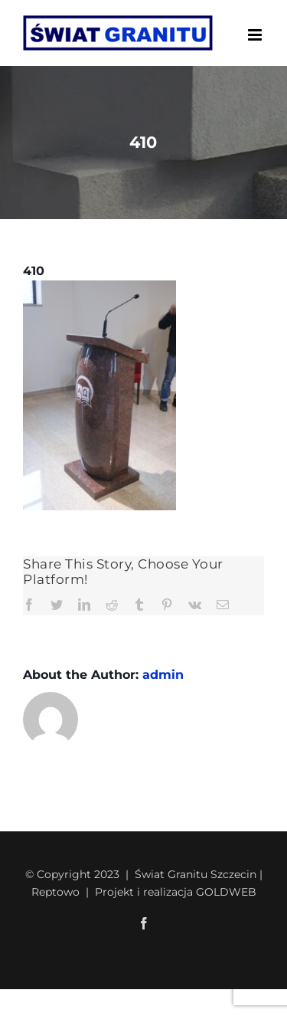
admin (163, 674)
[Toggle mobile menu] (256, 35)
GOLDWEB (226, 892)
